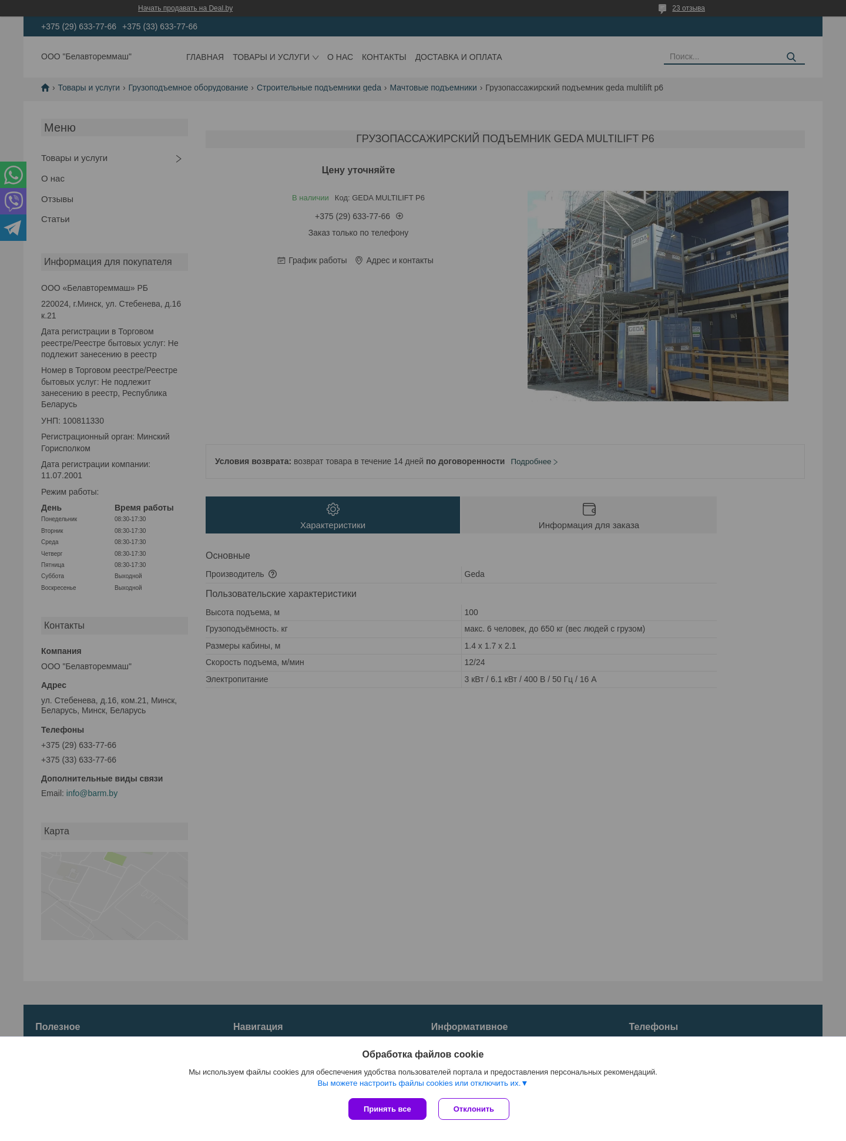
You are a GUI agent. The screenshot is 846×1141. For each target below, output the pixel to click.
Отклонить (474, 1109)
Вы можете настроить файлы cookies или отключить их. (419, 1083)
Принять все (387, 1109)
